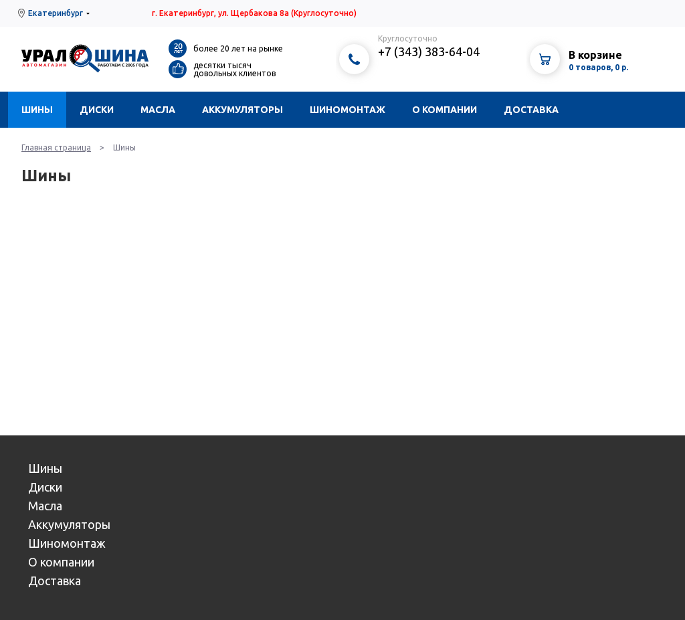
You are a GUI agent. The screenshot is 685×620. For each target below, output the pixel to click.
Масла (157, 109)
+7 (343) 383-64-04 (429, 51)
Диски (97, 109)
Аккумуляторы (242, 109)
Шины (37, 109)
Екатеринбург (55, 13)
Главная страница (56, 147)
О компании (444, 109)
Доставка (531, 109)
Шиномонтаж (347, 109)
